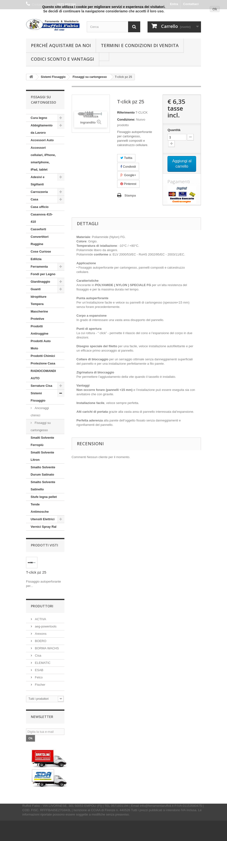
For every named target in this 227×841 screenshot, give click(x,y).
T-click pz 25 (36, 572)
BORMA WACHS (46, 648)
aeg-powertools (45, 626)
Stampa (130, 195)
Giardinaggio (40, 281)
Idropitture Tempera (38, 300)
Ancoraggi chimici (40, 411)
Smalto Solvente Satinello (43, 485)
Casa (34, 199)
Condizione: (126, 119)
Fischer (39, 684)
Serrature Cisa (41, 386)
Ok (214, 9)
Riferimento (126, 112)
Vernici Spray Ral (43, 526)
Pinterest (128, 184)
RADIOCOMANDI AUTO (43, 374)
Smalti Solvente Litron (42, 456)
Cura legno (39, 118)
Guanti (36, 289)
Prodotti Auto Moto (41, 344)
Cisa (37, 655)
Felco (38, 677)
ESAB (38, 670)
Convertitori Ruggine (40, 240)
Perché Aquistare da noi (61, 45)
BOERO (40, 641)
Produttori (42, 606)
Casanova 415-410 (42, 218)
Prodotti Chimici (43, 356)
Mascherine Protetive (39, 315)
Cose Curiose (41, 251)
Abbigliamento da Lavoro (41, 129)
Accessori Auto (42, 140)
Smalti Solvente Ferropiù (42, 441)
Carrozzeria (39, 192)
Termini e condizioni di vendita (140, 45)
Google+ (128, 175)
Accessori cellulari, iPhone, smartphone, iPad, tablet (43, 158)
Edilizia (36, 259)
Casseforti (38, 229)
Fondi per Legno (43, 274)
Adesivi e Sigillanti (37, 180)
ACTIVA (40, 619)
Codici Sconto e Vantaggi (62, 59)
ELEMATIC (42, 663)
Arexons (40, 633)
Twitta (126, 158)
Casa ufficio (40, 207)
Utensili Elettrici (42, 519)
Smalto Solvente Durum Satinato (43, 470)
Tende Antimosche (40, 508)
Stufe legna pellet (44, 497)
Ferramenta (39, 266)
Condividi (128, 166)
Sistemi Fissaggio (38, 396)
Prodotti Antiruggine (39, 329)
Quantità (173, 130)
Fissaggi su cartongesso (41, 426)
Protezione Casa (43, 363)
